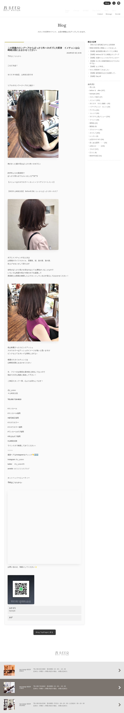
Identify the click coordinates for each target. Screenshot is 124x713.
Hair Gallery (98, 10)
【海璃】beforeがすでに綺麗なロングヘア (104, 54)
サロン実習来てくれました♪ (99, 70)
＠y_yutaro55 (19, 464)
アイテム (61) (94, 110)
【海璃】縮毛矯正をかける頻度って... (103, 73)
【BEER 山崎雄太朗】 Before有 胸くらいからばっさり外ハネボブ (33, 191)
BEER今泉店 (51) (96, 156)
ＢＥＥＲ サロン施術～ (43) (100, 103)
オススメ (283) (95, 133)
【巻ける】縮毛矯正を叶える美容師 (102, 45)
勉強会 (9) (93, 126)
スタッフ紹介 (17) (96, 97)
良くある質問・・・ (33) (98, 143)
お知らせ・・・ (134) (97, 146)
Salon (113, 10)
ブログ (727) (94, 149)
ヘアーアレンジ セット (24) (100, 107)
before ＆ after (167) (97, 90)
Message (109, 14)
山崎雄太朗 (25, 75)
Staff (118, 10)
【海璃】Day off (95, 76)
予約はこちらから (14, 56)
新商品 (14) (94, 123)
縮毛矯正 (88, 10)
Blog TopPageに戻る (44, 632)
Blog (107, 3)
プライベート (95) (96, 130)
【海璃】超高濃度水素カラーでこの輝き (104, 51)
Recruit (117, 14)
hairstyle (12, 611)
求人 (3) (92, 87)
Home (72, 10)
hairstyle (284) (95, 94)
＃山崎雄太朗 (13, 393)
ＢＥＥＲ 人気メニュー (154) (100, 116)
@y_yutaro (12, 390)
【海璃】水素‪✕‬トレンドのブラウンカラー (104, 58)
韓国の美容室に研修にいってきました (103, 48)
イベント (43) (94, 120)
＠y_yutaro (20, 459)
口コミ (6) (93, 152)
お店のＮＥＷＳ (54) (97, 139)
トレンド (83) (94, 113)
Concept (80, 10)
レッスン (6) (94, 136)
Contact (100, 14)
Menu (106, 10)
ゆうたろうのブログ (21, 469)
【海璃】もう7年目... (97, 66)
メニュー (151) (95, 100)
